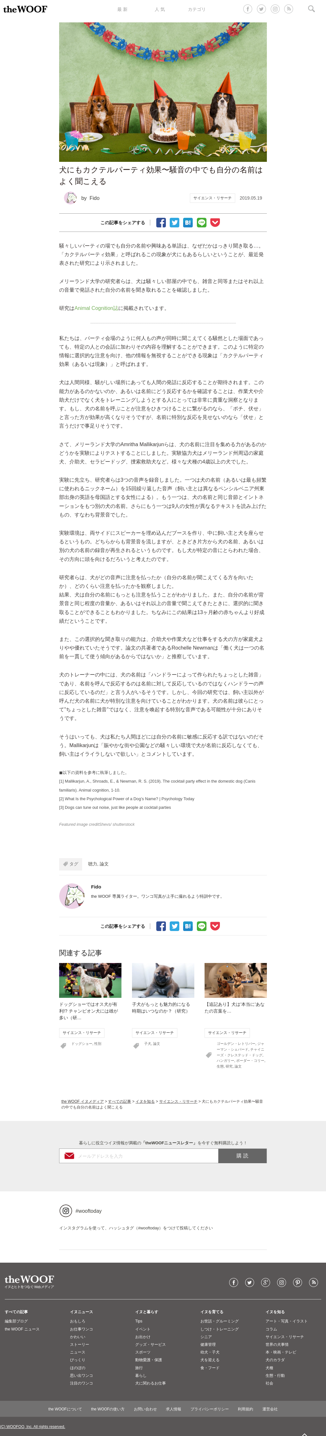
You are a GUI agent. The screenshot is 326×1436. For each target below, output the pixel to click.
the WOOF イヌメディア (82, 1101)
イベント (143, 1329)
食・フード (210, 1368)
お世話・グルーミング (219, 1321)
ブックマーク (188, 222)
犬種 (269, 1368)
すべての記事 (119, 1101)
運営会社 (270, 1409)
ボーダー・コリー (250, 1060)
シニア (206, 1337)
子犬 (147, 1043)
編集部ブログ (16, 1321)
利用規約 (245, 1409)
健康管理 (208, 1344)
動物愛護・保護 (148, 1360)
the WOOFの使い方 (108, 1409)
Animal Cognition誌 (96, 308)
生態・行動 (275, 1375)
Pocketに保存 (215, 222)
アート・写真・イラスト (287, 1321)
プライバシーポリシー (209, 1409)
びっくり (77, 1360)
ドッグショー (81, 1043)
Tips (138, 1321)
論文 (104, 863)
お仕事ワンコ (81, 1329)
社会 (269, 1383)
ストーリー (79, 1344)
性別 (97, 1043)
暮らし (141, 1375)
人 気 (160, 9)
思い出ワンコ (81, 1375)
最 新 (122, 9)
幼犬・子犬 (210, 1352)
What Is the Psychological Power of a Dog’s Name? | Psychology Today (129, 798)
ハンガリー (225, 1060)
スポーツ (143, 1352)
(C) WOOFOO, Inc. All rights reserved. (32, 1426)
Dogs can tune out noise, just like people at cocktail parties (118, 807)
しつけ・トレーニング (219, 1329)
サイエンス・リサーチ (212, 198)
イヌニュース (81, 1312)
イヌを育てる (211, 1312)
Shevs (104, 824)
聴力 (92, 863)
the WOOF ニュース (22, 1329)
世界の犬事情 (277, 1344)
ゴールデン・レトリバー (236, 1043)
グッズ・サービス (150, 1344)
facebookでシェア (161, 222)
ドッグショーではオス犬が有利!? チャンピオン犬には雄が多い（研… (88, 1011)
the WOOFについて (65, 1409)
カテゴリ (197, 9)
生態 (220, 1066)
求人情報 (173, 1409)
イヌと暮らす (146, 1312)
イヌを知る (145, 1101)
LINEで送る (201, 222)
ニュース (77, 1352)
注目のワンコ (81, 1383)
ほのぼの (77, 1368)
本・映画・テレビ (281, 1352)
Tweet (174, 222)
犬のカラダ (275, 1360)
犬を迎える (210, 1360)
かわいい (77, 1337)
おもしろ (77, 1321)
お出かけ (143, 1337)
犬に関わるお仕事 (150, 1383)
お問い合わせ (145, 1409)
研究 (229, 1066)
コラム (271, 1329)
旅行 (139, 1368)
